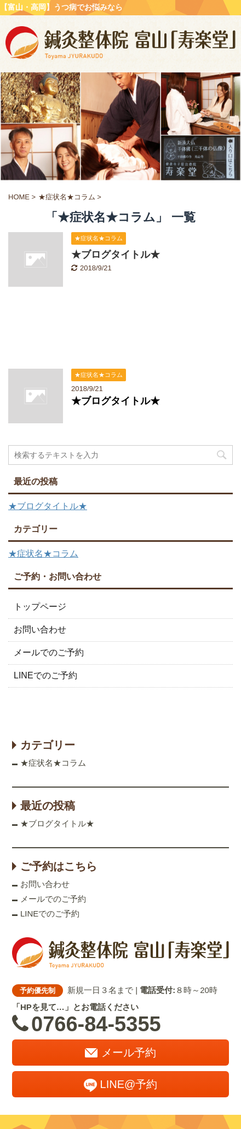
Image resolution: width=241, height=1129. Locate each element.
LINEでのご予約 (45, 675)
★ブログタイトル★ (115, 254)
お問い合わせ (40, 629)
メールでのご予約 (49, 652)
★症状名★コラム (43, 553)
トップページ (40, 606)
